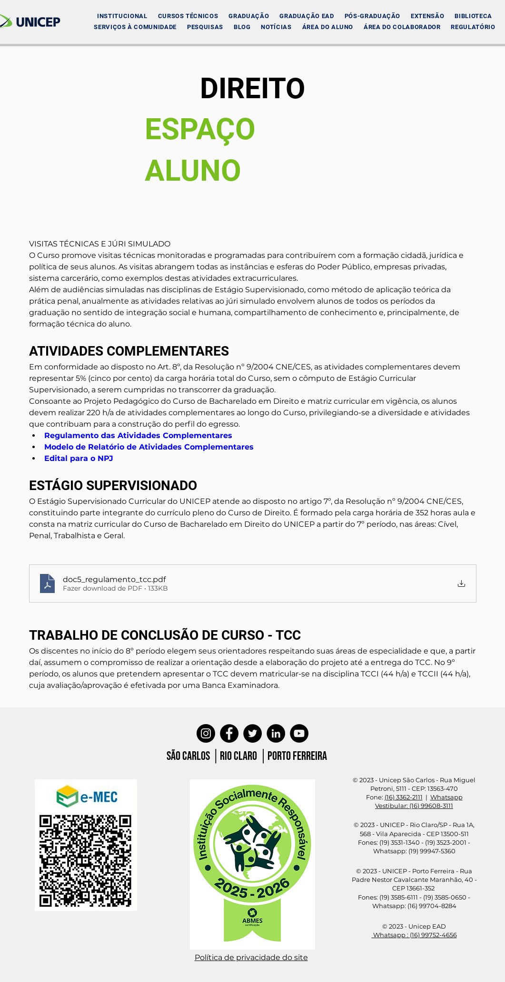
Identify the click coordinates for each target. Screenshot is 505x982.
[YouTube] (299, 733)
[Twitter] (252, 733)
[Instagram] (206, 733)
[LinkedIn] (276, 733)
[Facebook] (229, 733)
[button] (122, 16)
